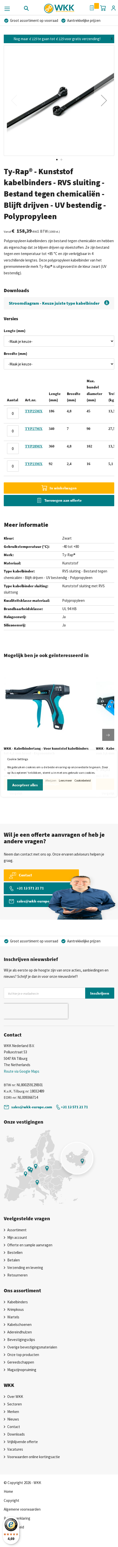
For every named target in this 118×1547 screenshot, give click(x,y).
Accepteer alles (25, 785)
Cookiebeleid (82, 780)
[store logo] (59, 6)
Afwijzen (50, 780)
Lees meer (65, 780)
